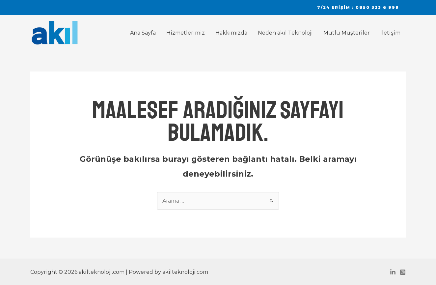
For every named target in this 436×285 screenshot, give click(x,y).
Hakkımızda (231, 33)
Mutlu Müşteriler (346, 33)
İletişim (390, 33)
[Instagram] (403, 272)
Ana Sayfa (143, 33)
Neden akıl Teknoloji (285, 33)
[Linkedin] (393, 272)
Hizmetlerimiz (185, 33)
